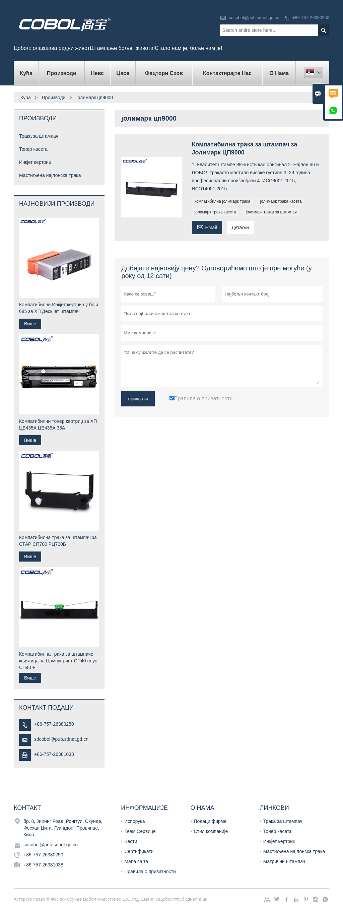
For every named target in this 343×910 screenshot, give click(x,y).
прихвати (138, 398)
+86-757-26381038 (54, 754)
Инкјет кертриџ (35, 162)
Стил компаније (211, 831)
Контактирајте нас (227, 73)
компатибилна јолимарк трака (223, 201)
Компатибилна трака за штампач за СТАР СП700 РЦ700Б (58, 541)
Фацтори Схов (164, 73)
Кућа (26, 73)
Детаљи (240, 227)
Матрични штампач (284, 861)
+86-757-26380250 (310, 17)
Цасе (122, 73)
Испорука (134, 821)
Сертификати (138, 851)
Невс (97, 73)
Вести (130, 841)
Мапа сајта (136, 861)
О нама (279, 73)
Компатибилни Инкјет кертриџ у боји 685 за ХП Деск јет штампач (58, 308)
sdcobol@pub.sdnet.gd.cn (254, 17)
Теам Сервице (139, 831)
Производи (61, 73)
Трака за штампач (38, 136)
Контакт (27, 807)
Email (207, 226)
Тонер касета (33, 149)
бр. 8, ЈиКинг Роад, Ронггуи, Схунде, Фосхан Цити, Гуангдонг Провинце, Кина (62, 828)
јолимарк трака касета (281, 201)
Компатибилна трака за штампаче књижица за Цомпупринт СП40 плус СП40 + (58, 660)
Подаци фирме (210, 821)
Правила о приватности (150, 871)
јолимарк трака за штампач (271, 212)
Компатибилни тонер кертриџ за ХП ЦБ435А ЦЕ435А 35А (58, 424)
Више (30, 323)
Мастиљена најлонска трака (50, 175)
